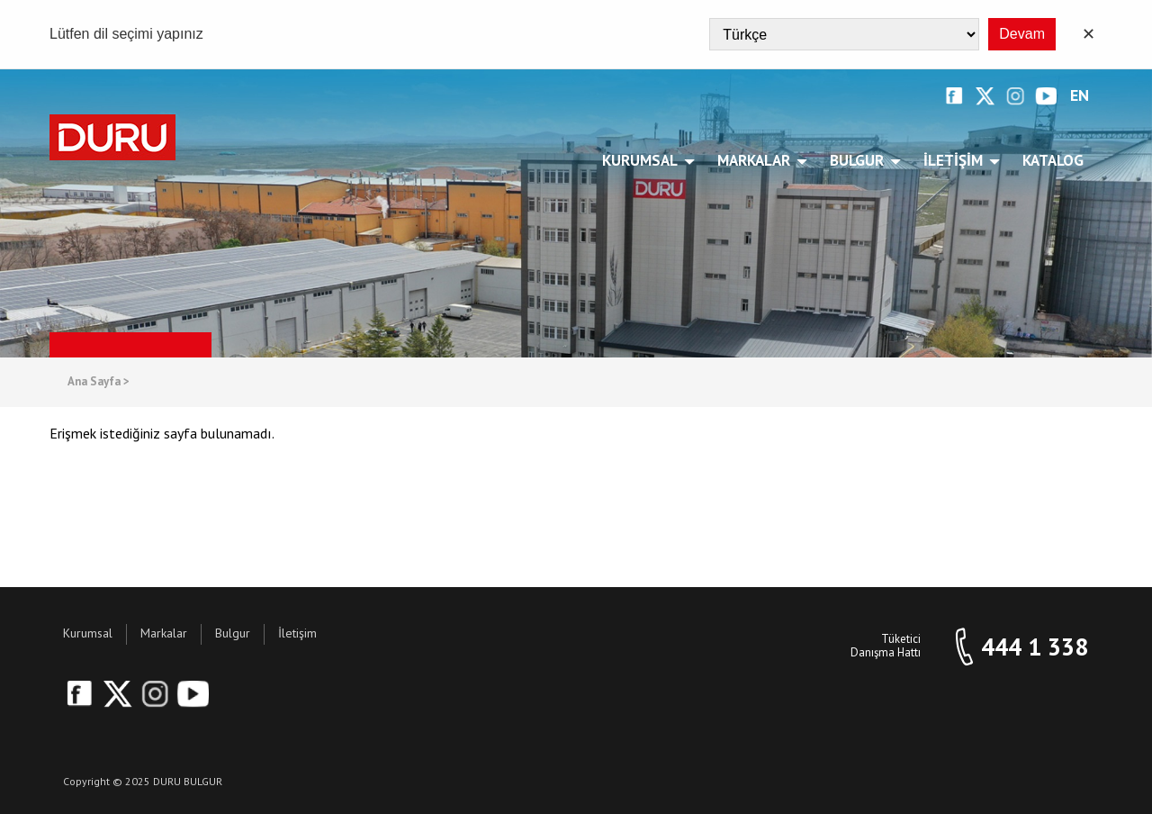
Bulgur (860, 160)
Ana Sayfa (99, 382)
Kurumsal (643, 160)
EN (1079, 95)
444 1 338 (1034, 647)
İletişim (956, 160)
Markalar (756, 160)
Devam (1022, 33)
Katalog (1053, 160)
